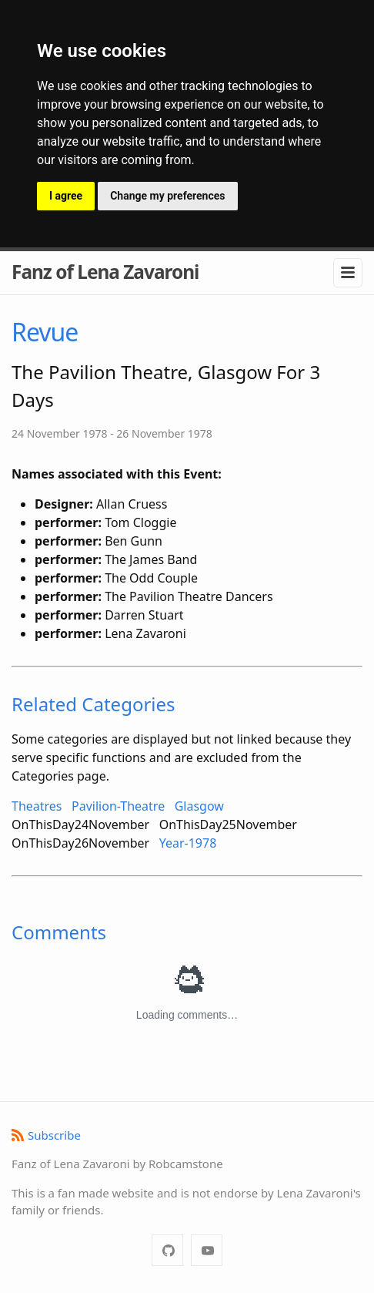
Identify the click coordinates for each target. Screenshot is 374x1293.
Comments (59, 932)
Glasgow (199, 806)
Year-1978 (188, 843)
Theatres (37, 806)
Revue (45, 331)
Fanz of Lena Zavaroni (105, 271)
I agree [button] (65, 196)
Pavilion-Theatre (118, 806)
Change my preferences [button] (167, 196)
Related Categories (93, 704)
